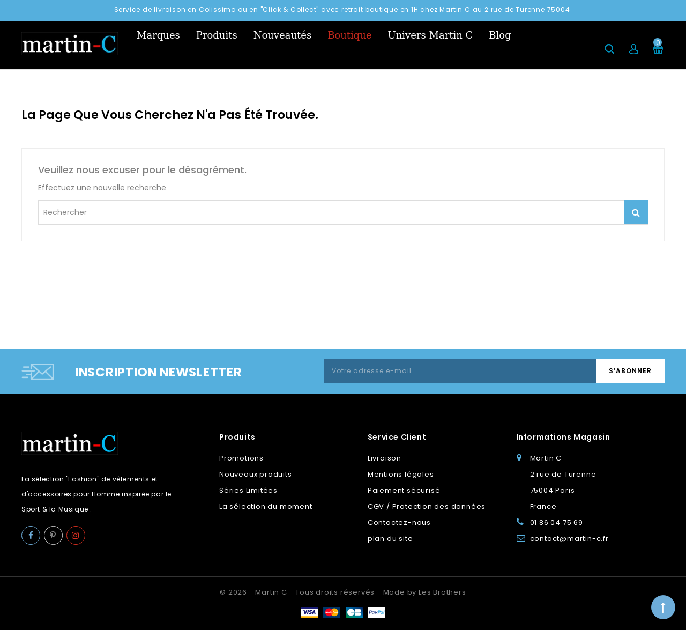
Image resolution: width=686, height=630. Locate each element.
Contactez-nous (399, 522)
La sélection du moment (265, 506)
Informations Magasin (563, 437)
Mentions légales (401, 474)
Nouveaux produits (255, 474)
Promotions (241, 458)
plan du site (390, 538)
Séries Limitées (248, 490)
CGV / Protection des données (427, 506)
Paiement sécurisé (404, 490)
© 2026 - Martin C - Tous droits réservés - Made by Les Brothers (343, 592)
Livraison (384, 458)
